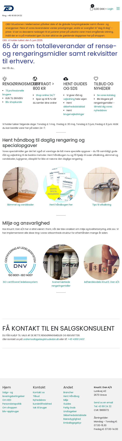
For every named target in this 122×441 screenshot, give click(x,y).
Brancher (68, 392)
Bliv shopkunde (14, 102)
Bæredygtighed (72, 419)
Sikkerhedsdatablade (74, 415)
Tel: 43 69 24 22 (102, 406)
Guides (67, 403)
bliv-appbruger (10, 411)
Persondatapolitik (11, 403)
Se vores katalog (106, 95)
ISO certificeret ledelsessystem (20, 282)
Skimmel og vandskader (20, 204)
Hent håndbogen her (61, 204)
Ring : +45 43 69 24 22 (12, 15)
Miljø (65, 400)
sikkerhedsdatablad (74, 106)
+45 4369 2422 (76, 339)
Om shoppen (9, 407)
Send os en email (103, 402)
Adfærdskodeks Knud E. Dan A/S (101, 282)
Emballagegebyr (72, 422)
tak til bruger (40, 407)
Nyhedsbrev (39, 400)
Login (110, 8)
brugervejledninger (73, 114)
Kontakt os (39, 392)
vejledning (69, 99)
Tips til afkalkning (101, 204)
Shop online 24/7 (45, 95)
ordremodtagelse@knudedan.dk (41, 339)
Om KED (6, 400)
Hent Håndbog (71, 396)
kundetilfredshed (42, 403)
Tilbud (36, 396)
